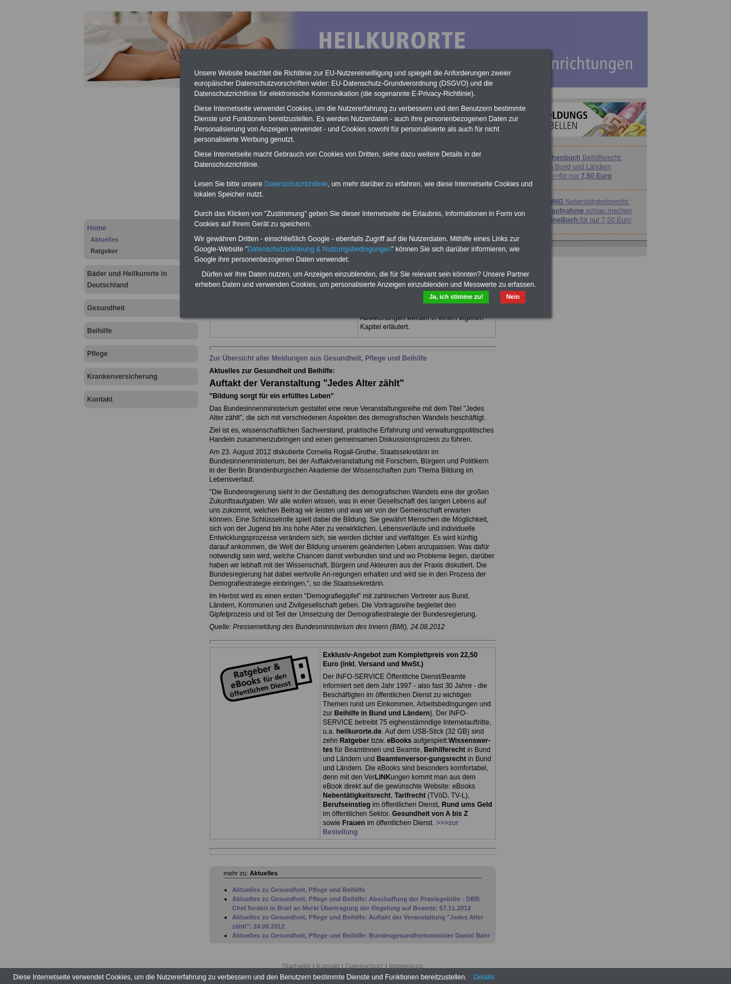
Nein (513, 296)
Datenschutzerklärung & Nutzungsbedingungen (319, 249)
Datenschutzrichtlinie (296, 184)
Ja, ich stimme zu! (456, 296)
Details (484, 977)
